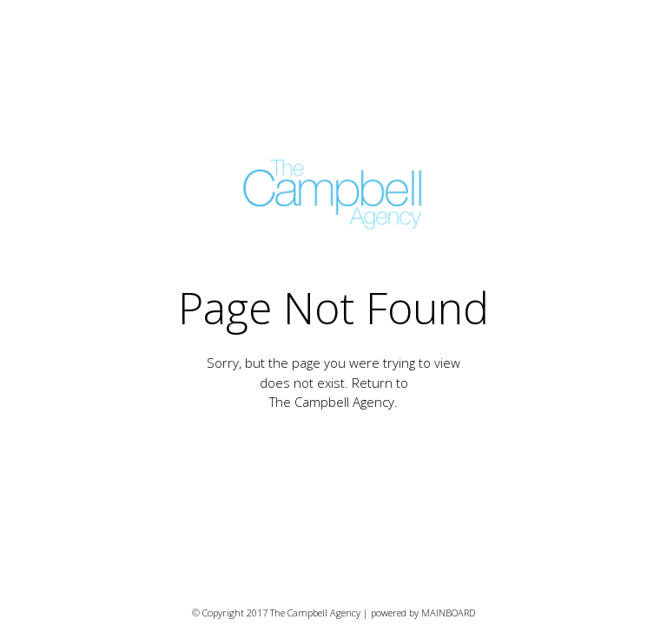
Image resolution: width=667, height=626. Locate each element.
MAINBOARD (448, 612)
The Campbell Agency (331, 401)
